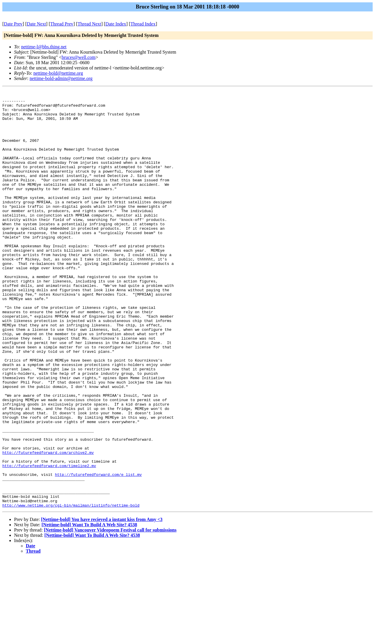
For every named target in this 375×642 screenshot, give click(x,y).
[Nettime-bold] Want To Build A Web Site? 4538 (89, 608)
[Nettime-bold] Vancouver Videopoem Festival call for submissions (110, 613)
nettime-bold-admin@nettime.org (61, 78)
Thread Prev (61, 23)
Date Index (115, 23)
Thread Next (89, 23)
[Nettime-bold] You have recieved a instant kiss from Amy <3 (102, 602)
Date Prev (13, 23)
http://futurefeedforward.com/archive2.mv (48, 525)
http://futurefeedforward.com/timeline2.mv (49, 541)
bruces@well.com (79, 57)
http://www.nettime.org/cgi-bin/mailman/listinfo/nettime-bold (70, 588)
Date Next (36, 23)
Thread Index (143, 23)
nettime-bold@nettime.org (58, 73)
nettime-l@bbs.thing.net (44, 46)
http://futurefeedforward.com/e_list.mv (98, 551)
